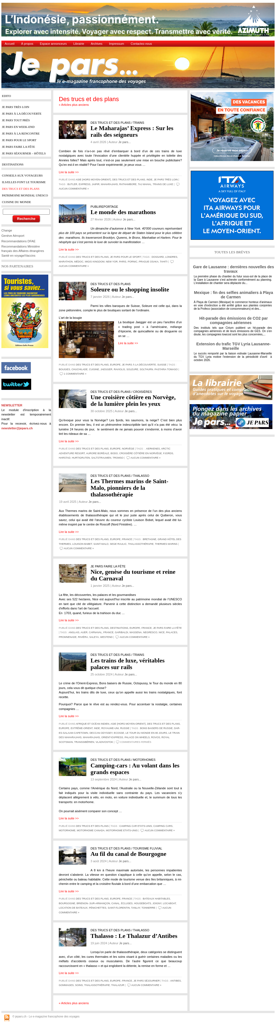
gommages (66, 985)
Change (6, 230)
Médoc (79, 261)
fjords (168, 453)
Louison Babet (82, 544)
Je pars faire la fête (167, 628)
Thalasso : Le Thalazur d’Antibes (134, 935)
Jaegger (106, 369)
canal (116, 903)
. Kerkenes (152, 448)
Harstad (64, 457)
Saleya (94, 637)
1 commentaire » (75, 373)
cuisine (94, 369)
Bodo (114, 453)
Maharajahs (109, 184)
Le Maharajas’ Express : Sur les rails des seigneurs (132, 131)
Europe (115, 364)
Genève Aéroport (12, 235)
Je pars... (124, 142)
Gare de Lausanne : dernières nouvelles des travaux (233, 269)
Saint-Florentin (119, 907)
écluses (127, 903)
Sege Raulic (118, 544)
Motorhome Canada (90, 830)
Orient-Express (112, 737)
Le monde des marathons (123, 212)
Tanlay (135, 907)
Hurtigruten (81, 457)
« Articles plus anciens (74, 104)
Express (85, 184)
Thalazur (117, 985)
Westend (106, 637)
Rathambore (128, 184)
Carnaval (95, 632)
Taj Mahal (145, 184)
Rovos (155, 737)
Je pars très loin (166, 179)
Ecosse (119, 733)
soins (79, 985)
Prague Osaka (149, 261)
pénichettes (97, 907)
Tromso (118, 457)
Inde (150, 179)
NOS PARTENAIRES (17, 266)
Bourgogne (67, 903)
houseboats (142, 903)
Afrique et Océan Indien (92, 723)
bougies (64, 369)
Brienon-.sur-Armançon (93, 903)
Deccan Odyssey (100, 733)
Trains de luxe (163, 184)
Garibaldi (121, 632)
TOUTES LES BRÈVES (232, 252)
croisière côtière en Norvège (140, 453)
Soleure (132, 369)
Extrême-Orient (82, 728)
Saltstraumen (101, 457)
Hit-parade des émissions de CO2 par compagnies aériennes (233, 320)
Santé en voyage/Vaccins (18, 255)
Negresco (150, 632)
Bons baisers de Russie (156, 728)
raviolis (119, 369)
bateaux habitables (156, 898)
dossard (158, 257)
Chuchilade (79, 369)
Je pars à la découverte (139, 364)
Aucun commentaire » (74, 188)
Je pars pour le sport (125, 257)
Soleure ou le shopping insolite (130, 289)
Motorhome (67, 830)
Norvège (128, 448)
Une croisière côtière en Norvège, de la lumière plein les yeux (133, 400)
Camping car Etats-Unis (135, 826)
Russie (124, 728)
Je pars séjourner (147, 980)
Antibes (175, 980)
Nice (162, 632)
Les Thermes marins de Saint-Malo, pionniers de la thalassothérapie (129, 488)
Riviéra (83, 637)
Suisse (161, 364)
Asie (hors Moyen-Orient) (93, 179)
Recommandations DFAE (18, 241)
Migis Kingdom (94, 261)
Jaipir (95, 184)
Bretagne (149, 539)
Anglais (74, 632)
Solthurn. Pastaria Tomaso (159, 369)
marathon (66, 261)
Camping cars (163, 826)
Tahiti (164, 261)
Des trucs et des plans (128, 179)
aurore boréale (97, 453)
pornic (132, 261)
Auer (84, 632)
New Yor (112, 261)
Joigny (157, 903)
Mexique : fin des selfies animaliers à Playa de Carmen (233, 294)
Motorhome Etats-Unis (122, 830)
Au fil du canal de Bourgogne (128, 853)
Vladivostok (104, 742)
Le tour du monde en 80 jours (146, 733)
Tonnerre (148, 907)
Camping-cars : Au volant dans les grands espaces (135, 768)
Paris (122, 261)
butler (72, 184)
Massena (135, 632)
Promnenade (68, 637)
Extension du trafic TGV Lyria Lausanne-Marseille (233, 346)
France (127, 539)
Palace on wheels (137, 737)
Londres (171, 257)
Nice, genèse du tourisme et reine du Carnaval (133, 575)
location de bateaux (73, 907)
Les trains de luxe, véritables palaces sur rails (127, 663)
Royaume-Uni (110, 728)
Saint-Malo (101, 544)
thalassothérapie (140, 544)
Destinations (119, 628)
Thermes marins (166, 544)
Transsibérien (84, 742)
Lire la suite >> (69, 172)
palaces (171, 632)
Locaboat (169, 903)
